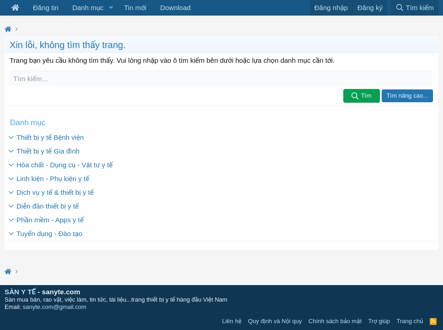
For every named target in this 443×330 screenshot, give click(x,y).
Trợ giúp (379, 321)
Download (175, 7)
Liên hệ (231, 321)
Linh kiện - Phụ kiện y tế (52, 178)
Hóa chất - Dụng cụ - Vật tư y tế (64, 164)
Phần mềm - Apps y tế (50, 219)
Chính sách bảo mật (335, 321)
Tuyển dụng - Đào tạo (49, 233)
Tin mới (135, 7)
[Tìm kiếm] (221, 79)
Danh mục (87, 7)
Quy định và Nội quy (275, 321)
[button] (110, 8)
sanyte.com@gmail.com (54, 306)
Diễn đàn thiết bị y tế (47, 205)
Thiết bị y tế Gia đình (48, 150)
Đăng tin (46, 7)
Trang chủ (410, 321)
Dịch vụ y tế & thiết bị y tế (55, 192)
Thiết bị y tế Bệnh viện (50, 137)
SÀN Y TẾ (20, 292)
